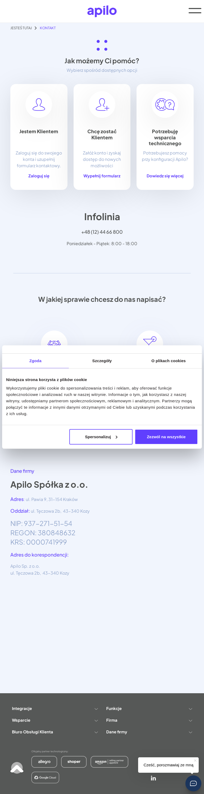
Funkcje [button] (149, 708)
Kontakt (48, 28)
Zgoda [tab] (35, 360)
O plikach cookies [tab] (168, 360)
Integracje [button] (55, 708)
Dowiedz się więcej (165, 175)
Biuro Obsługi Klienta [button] (55, 732)
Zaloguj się (38, 175)
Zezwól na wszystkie (166, 436)
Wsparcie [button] (55, 720)
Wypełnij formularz (101, 175)
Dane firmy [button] (149, 732)
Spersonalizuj (101, 436)
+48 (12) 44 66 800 (102, 232)
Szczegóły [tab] (102, 360)
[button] (193, 783)
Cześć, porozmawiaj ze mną (168, 765)
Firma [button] (149, 720)
